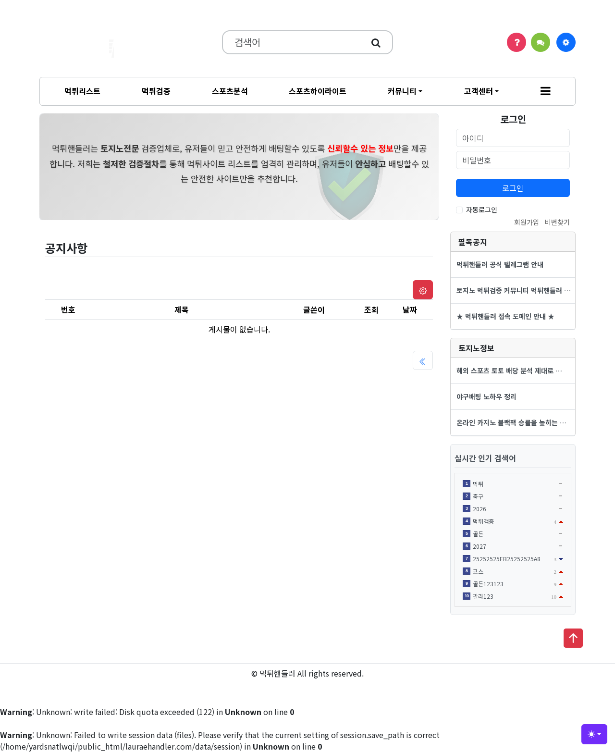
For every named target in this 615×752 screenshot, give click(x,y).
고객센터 (478, 91)
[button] (545, 91)
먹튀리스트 (82, 91)
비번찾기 (557, 222)
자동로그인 (481, 209)
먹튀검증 (156, 91)
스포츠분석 (230, 91)
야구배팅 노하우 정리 (486, 396)
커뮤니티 (402, 91)
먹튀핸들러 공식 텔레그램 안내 (499, 264)
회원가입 (526, 222)
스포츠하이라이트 (317, 91)
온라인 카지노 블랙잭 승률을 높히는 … (511, 422)
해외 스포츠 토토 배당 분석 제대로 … (509, 370)
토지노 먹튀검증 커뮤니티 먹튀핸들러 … (513, 290)
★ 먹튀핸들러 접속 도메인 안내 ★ (505, 316)
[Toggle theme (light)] (594, 734)
